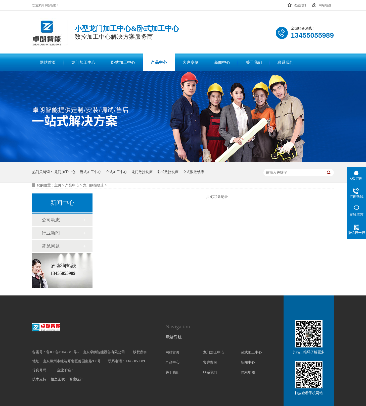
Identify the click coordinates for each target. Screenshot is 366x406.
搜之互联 (58, 379)
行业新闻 (51, 232)
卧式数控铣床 (167, 172)
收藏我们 (296, 4)
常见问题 (51, 245)
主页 (57, 185)
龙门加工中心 (64, 172)
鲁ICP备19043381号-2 (62, 352)
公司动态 (51, 219)
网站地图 (321, 4)
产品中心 (72, 185)
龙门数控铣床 (142, 172)
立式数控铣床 (193, 172)
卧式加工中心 (90, 172)
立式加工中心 (116, 172)
